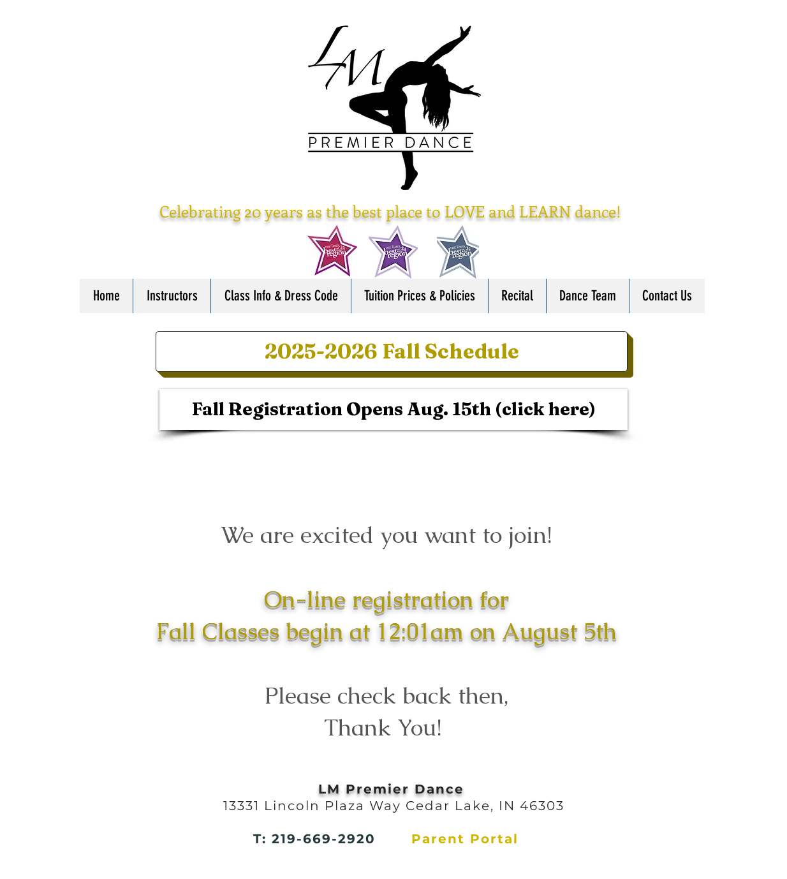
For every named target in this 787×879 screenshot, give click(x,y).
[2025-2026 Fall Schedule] (392, 351)
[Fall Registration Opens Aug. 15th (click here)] (393, 409)
